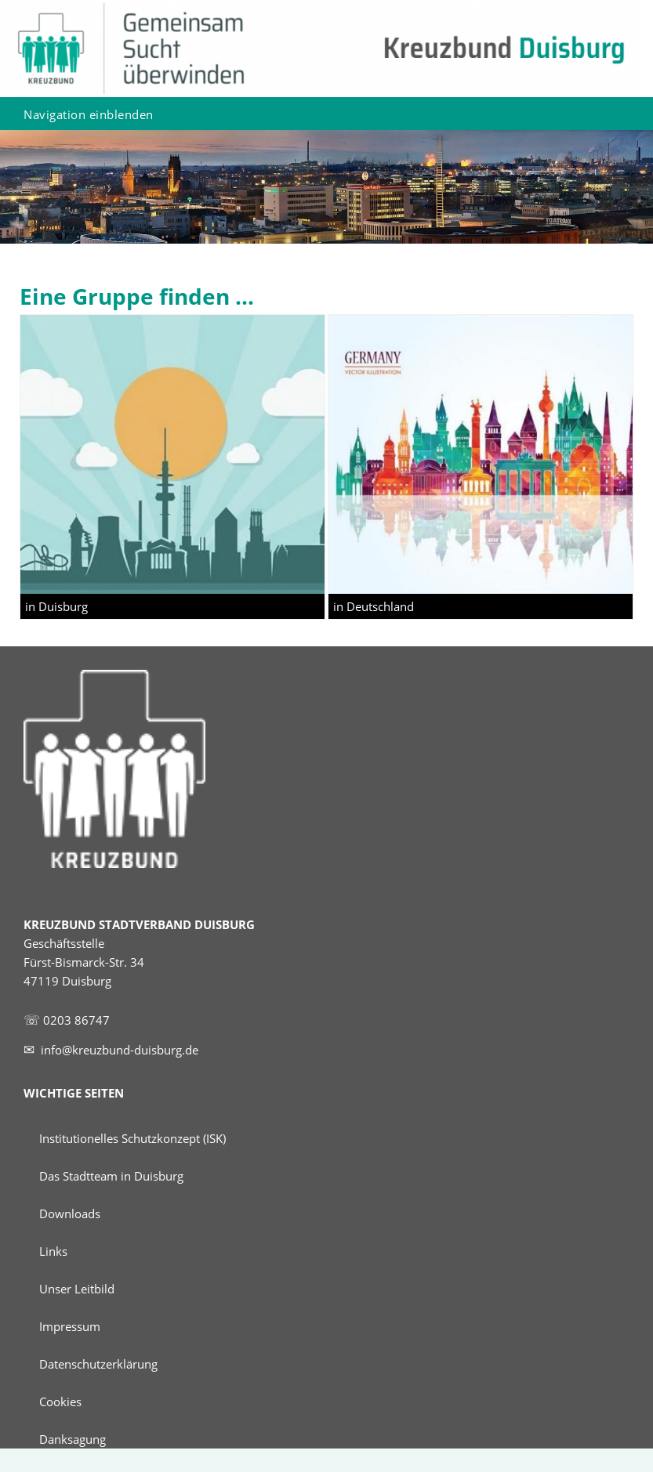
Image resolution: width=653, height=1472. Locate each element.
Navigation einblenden (89, 114)
